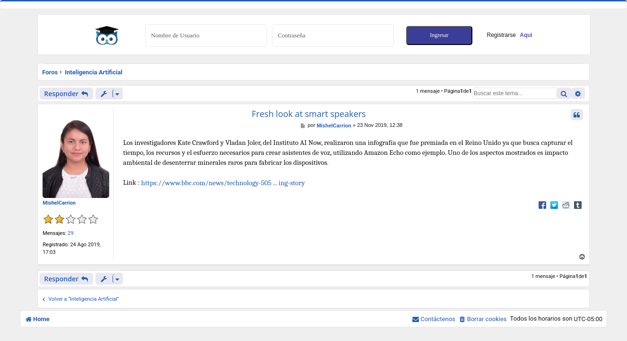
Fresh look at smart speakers (309, 113)
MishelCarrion (59, 203)
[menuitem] (483, 319)
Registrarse (509, 35)
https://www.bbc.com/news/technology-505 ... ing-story (223, 183)
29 (70, 233)
